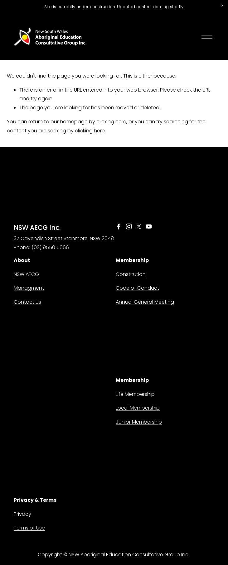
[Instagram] (129, 226)
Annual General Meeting (145, 302)
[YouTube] (149, 226)
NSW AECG (26, 274)
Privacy (22, 514)
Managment (29, 288)
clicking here (111, 121)
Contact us (27, 302)
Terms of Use (29, 527)
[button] (222, 5)
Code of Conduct (137, 288)
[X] (139, 226)
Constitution (131, 274)
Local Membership (138, 407)
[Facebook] (119, 226)
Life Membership (135, 394)
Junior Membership (139, 421)
